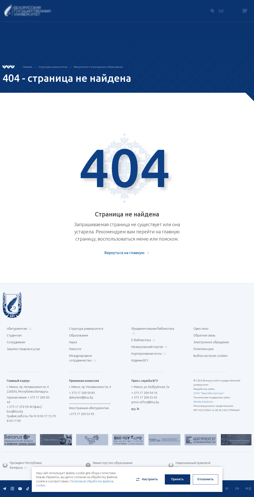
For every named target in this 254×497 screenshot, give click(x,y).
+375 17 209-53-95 (81, 414)
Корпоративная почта (148, 353)
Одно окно (200, 328)
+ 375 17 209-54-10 (144, 393)
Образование (78, 335)
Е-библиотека (142, 340)
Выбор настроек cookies (210, 355)
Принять (177, 479)
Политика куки (203, 349)
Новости (75, 349)
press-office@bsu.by (145, 402)
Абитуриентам (18, 328)
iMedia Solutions (203, 401)
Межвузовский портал (148, 347)
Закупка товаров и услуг (23, 349)
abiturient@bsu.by (81, 397)
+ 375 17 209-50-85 (82, 393)
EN (237, 488)
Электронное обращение (211, 342)
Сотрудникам (16, 342)
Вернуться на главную (124, 253)
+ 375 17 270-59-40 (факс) (24, 406)
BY (227, 488)
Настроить (146, 479)
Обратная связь (204, 335)
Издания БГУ (139, 360)
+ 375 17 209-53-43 (144, 397)
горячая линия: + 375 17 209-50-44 (28, 400)
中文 (248, 488)
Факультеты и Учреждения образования (98, 66)
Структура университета (53, 66)
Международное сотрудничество (82, 358)
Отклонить (205, 479)
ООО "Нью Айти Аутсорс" (208, 393)
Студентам (14, 335)
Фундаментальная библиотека (152, 331)
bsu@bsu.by (15, 411)
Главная (27, 66)
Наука (73, 342)
